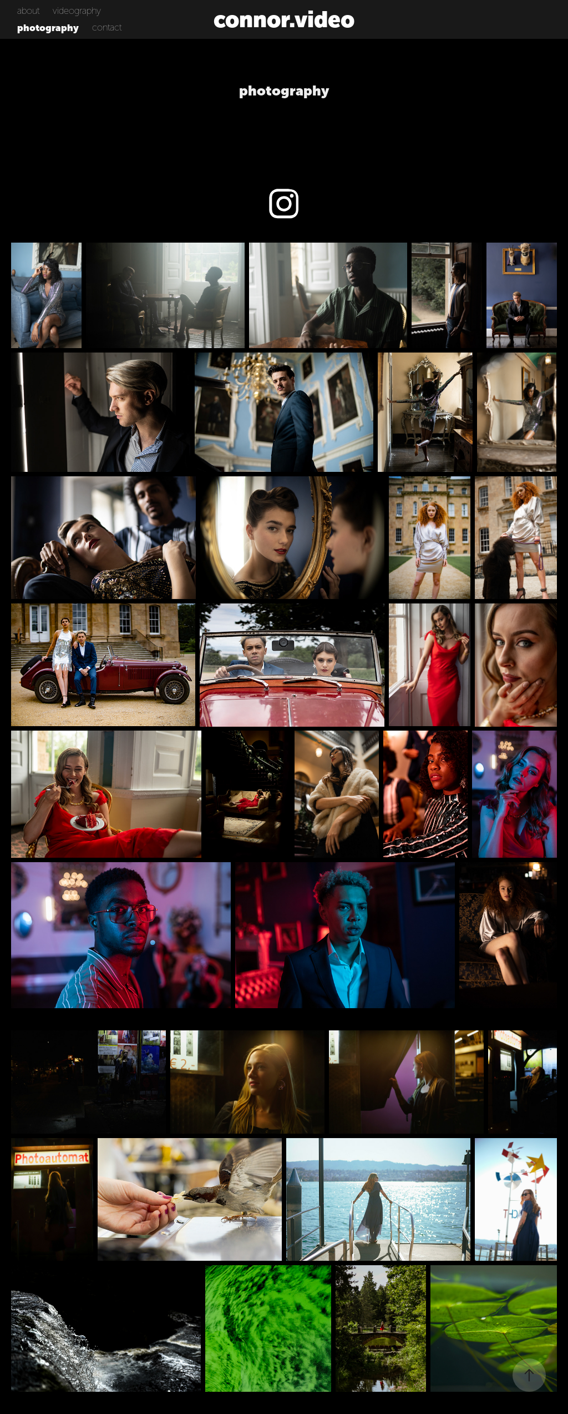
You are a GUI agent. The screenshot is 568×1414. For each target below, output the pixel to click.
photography (48, 27)
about (28, 11)
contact (106, 27)
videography (77, 11)
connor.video (284, 19)
